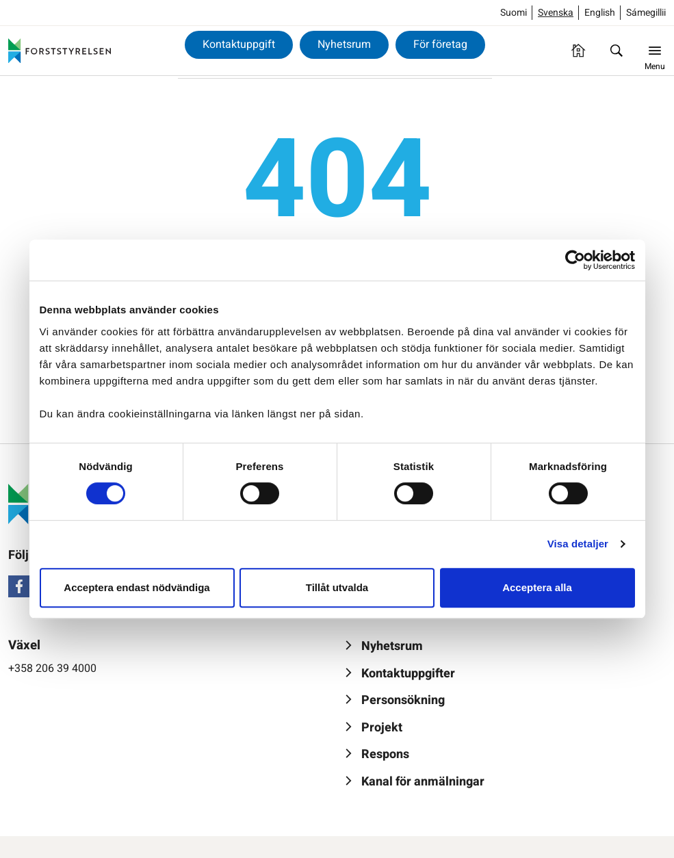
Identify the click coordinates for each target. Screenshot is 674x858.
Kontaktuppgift (239, 44)
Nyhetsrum (344, 44)
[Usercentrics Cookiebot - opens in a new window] (575, 260)
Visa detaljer (577, 543)
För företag (440, 44)
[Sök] (616, 50)
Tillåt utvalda (337, 587)
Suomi (513, 12)
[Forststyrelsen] (59, 50)
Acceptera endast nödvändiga (136, 587)
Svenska (555, 12)
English (599, 12)
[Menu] (655, 50)
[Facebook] (19, 586)
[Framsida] (578, 50)
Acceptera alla (537, 587)
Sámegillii (646, 12)
